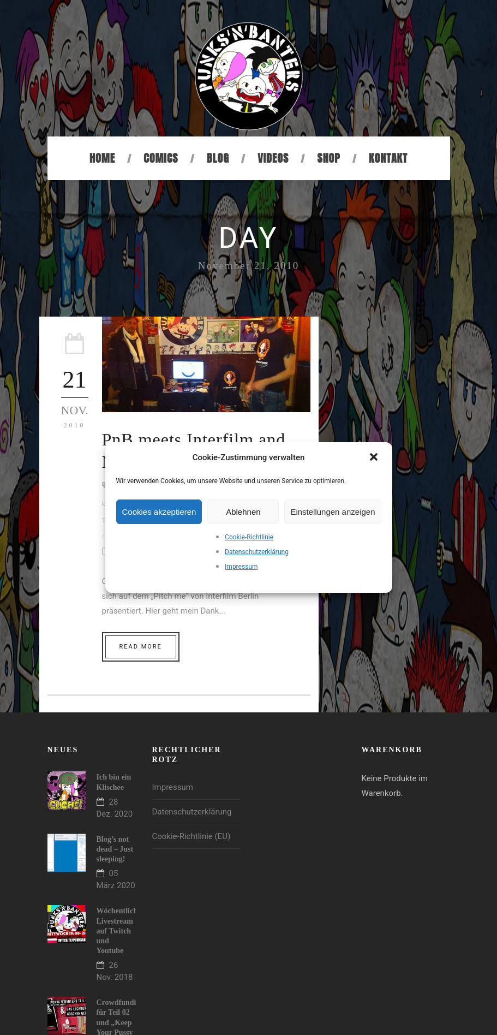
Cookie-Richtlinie (249, 537)
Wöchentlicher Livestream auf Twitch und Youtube (121, 931)
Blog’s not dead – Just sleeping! (115, 849)
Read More (140, 646)
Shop (328, 158)
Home (102, 158)
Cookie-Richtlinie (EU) (191, 836)
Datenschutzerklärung (257, 552)
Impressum (241, 566)
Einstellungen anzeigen (332, 511)
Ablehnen (243, 511)
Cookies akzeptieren (159, 511)
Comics (160, 158)
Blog (218, 158)
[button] (374, 458)
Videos (273, 158)
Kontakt (388, 158)
